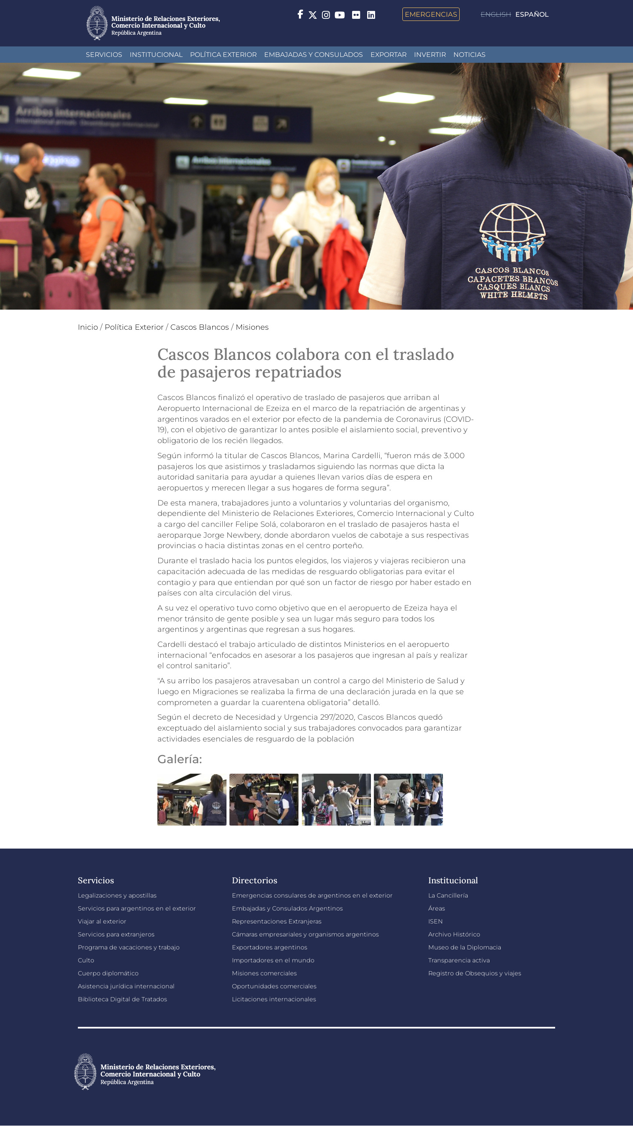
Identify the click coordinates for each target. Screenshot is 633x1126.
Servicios (104, 55)
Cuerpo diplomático (108, 973)
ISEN (435, 921)
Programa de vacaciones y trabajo (129, 947)
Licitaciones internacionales (274, 999)
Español (532, 14)
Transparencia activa (459, 960)
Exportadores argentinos (269, 947)
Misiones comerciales (264, 973)
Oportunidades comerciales (274, 986)
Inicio (88, 327)
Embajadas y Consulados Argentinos (287, 908)
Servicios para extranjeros (116, 934)
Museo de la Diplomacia (464, 947)
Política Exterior (223, 55)
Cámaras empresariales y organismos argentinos (305, 934)
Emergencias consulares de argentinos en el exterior (312, 895)
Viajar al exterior (102, 921)
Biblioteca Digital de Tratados (122, 999)
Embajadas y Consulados (313, 55)
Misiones (252, 327)
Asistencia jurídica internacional (126, 986)
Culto (86, 960)
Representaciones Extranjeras (277, 921)
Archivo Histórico (454, 934)
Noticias (469, 55)
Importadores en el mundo (273, 960)
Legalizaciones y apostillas (117, 895)
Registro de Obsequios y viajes (474, 973)
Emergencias (431, 14)
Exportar (389, 55)
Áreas (436, 908)
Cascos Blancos (199, 327)
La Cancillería (448, 895)
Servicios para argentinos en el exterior (137, 908)
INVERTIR (430, 55)
